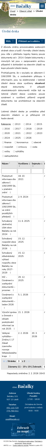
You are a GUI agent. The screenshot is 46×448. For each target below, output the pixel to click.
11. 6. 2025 (24, 221)
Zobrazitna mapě (23, 429)
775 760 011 (13, 411)
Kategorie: (6, 124)
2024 (7, 137)
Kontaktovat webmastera (26, 441)
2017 (18, 128)
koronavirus (22, 142)
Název (5, 163)
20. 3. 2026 (34, 335)
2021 (18, 133)
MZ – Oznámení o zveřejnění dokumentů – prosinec (8, 284)
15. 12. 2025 (21, 240)
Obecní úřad (25, 11)
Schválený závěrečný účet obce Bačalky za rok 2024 (9, 228)
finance (7, 142)
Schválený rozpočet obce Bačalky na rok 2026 (9, 243)
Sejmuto (37, 163)
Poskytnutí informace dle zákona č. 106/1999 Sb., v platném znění (9, 184)
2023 (39, 133)
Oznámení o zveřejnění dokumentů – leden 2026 (8, 301)
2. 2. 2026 (23, 333)
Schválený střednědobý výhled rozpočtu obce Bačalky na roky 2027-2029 (9, 262)
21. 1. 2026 (24, 312)
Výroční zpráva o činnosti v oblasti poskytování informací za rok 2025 (9, 320)
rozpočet (8, 146)
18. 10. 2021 (21, 177)
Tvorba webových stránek (20, 445)
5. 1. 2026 (23, 294)
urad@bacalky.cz (13, 419)
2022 (29, 133)
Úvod (12, 11)
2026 (29, 137)
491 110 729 (13, 407)
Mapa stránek (27, 443)
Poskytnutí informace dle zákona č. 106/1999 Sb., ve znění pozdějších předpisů (9, 206)
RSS (10, 41)
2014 (28, 124)
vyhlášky (19, 151)
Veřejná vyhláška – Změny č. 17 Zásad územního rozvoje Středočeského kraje (9, 345)
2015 (39, 124)
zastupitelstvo (11, 155)
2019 (39, 128)
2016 (7, 128)
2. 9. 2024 (23, 196)
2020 (7, 133)
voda (34, 146)
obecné (37, 142)
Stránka (12, 361)
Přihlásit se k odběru (31, 41)
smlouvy (22, 146)
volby (7, 151)
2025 (18, 137)
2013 (17, 124)
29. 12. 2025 (21, 279)
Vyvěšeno (24, 163)
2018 (29, 128)
